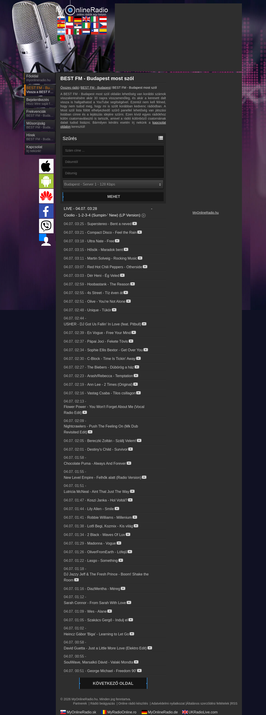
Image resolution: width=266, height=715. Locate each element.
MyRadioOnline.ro (118, 712)
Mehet (113, 197)
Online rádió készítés (133, 703)
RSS (234, 703)
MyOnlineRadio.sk (78, 712)
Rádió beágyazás (102, 703)
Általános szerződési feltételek (207, 703)
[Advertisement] (178, 37)
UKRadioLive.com (200, 712)
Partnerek (80, 703)
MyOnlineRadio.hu (205, 212)
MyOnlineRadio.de (160, 712)
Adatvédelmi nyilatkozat (168, 703)
